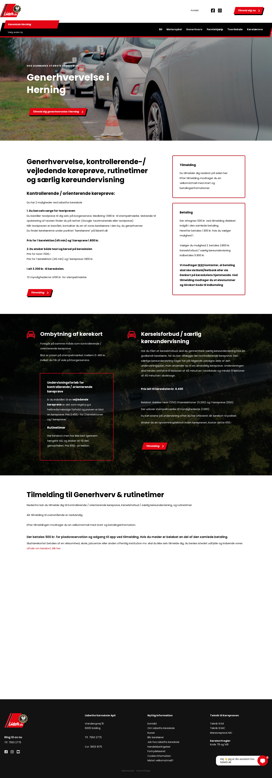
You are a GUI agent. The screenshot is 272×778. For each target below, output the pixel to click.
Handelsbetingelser (159, 746)
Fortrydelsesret (156, 751)
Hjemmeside (128, 770)
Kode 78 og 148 (219, 744)
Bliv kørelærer (155, 737)
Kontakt (194, 10)
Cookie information (159, 756)
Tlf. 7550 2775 (93, 737)
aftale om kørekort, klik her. (44, 548)
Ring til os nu (13, 737)
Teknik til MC (217, 728)
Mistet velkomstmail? (160, 760)
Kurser (151, 733)
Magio (147, 770)
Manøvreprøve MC (221, 733)
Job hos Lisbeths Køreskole (163, 742)
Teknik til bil (217, 723)
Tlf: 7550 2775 (12, 742)
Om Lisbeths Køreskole (161, 728)
